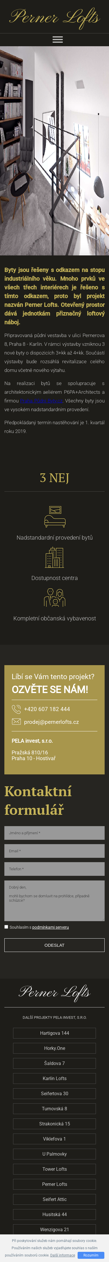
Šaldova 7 (54, 1063)
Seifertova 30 (54, 1093)
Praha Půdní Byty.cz (41, 401)
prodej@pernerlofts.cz (51, 722)
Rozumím (91, 1255)
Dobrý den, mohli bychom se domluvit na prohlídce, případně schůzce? (54, 900)
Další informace (62, 1255)
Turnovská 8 (54, 1108)
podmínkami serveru (50, 927)
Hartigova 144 (54, 1033)
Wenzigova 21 (54, 1229)
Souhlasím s (17, 927)
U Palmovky (54, 1154)
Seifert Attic (55, 1199)
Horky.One (54, 1048)
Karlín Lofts (55, 1078)
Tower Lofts (54, 1169)
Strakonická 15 (54, 1124)
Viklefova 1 (54, 1139)
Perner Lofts (54, 1184)
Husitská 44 (54, 1214)
